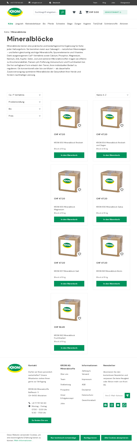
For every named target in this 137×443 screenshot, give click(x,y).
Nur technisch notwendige (63, 438)
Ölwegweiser (125, 3)
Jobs (113, 3)
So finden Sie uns (40, 420)
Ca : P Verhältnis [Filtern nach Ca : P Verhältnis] (25, 94)
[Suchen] (62, 12)
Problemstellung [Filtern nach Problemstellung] (25, 101)
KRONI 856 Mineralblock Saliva (109, 207)
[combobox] (46, 12)
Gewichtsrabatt (89, 400)
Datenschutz (87, 395)
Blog (104, 3)
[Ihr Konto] (80, 12)
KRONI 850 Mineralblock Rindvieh (68, 142)
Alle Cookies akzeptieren (116, 438)
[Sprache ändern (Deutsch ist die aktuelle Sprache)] (54, 2)
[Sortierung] (112, 95)
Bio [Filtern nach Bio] (25, 108)
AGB (83, 384)
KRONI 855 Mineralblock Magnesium (64, 208)
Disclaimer (86, 390)
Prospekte (64, 390)
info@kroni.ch (37, 3)
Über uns (64, 374)
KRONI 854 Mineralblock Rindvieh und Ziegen (110, 143)
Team (95, 3)
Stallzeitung (65, 384)
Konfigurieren (90, 438)
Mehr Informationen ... (23, 440)
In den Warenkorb (69, 155)
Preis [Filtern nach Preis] (25, 115)
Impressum (87, 379)
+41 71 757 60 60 (16, 3)
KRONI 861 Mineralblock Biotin (109, 271)
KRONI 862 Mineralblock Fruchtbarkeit (64, 336)
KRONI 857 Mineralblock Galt (66, 271)
